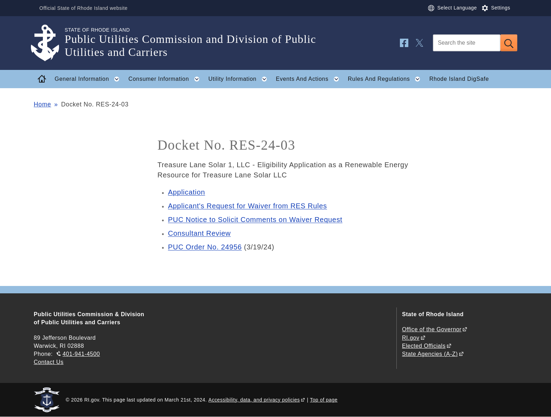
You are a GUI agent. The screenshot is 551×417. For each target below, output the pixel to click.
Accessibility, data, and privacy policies (254, 400)
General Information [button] (89, 79)
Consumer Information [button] (166, 79)
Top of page (324, 400)
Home (42, 104)
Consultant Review (199, 233)
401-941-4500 (81, 354)
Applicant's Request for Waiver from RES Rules (247, 206)
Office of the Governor (431, 329)
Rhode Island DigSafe (459, 79)
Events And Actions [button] (309, 79)
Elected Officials (424, 346)
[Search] (466, 42)
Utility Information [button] (239, 79)
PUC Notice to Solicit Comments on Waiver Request (255, 219)
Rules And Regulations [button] (386, 79)
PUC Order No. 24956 (205, 247)
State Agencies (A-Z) (430, 354)
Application (186, 192)
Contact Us (49, 362)
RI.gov (411, 338)
